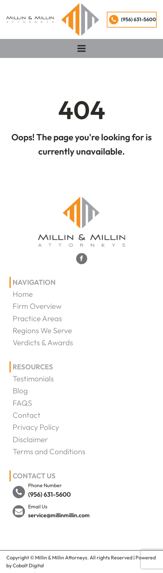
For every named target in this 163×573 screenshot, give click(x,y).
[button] (132, 20)
